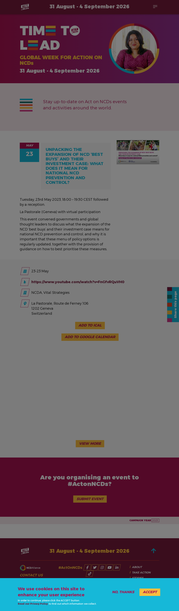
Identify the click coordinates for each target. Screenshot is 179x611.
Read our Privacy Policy (33, 603)
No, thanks (123, 592)
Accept (150, 592)
